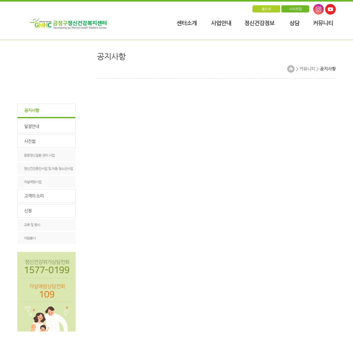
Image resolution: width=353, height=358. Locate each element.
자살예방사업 (32, 182)
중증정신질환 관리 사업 (39, 155)
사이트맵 (295, 9)
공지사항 (31, 110)
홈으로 (266, 9)
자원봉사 (30, 238)
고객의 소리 (34, 195)
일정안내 (31, 126)
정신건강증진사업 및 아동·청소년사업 (48, 169)
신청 (28, 210)
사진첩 (29, 141)
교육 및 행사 (32, 225)
